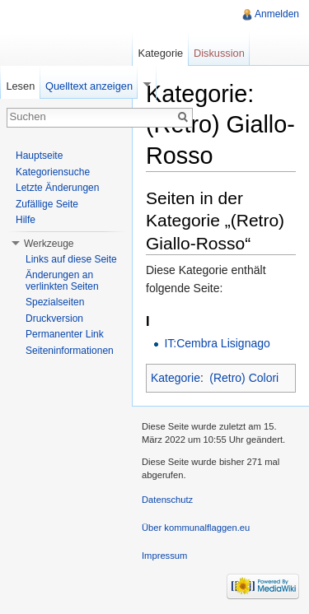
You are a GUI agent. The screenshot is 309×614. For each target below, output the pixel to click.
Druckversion (54, 318)
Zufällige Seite (47, 204)
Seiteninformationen (70, 350)
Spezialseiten (55, 302)
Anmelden (277, 14)
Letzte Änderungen (57, 187)
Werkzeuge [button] (48, 243)
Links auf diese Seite (71, 259)
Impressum (164, 556)
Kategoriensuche (53, 172)
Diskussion (219, 53)
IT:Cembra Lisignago (216, 343)
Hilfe (25, 220)
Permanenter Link (65, 334)
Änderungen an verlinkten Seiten (62, 280)
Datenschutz (167, 500)
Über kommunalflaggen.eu (196, 528)
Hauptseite (39, 155)
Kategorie (175, 377)
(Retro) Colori (244, 377)
